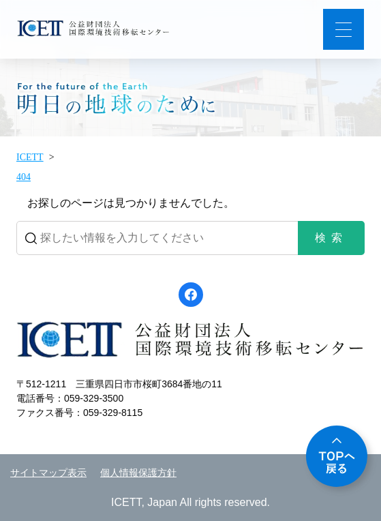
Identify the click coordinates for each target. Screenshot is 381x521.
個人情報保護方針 (138, 473)
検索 (331, 237)
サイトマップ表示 (48, 473)
